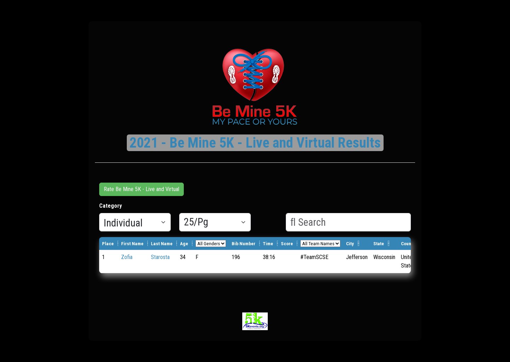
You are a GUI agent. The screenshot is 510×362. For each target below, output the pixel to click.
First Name (132, 243)
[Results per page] (215, 222)
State (378, 243)
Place (108, 243)
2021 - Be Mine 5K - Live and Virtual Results (255, 142)
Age (184, 243)
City (350, 243)
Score (287, 243)
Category (110, 205)
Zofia (126, 257)
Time (268, 243)
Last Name (161, 243)
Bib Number (243, 243)
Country (408, 243)
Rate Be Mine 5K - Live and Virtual (141, 189)
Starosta (160, 257)
